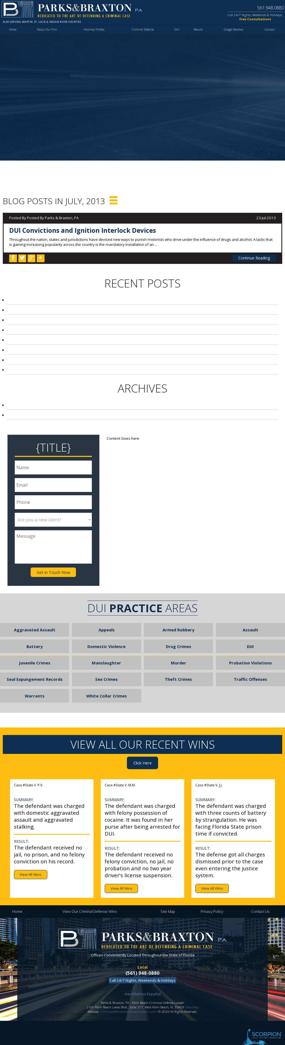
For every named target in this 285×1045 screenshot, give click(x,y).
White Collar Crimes (106, 684)
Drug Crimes (178, 638)
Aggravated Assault (34, 623)
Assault (250, 623)
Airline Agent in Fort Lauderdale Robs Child (60, 365)
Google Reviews (232, 33)
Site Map (168, 898)
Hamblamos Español (143, 980)
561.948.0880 (267, 7)
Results (196, 33)
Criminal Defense (142, 33)
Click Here (142, 750)
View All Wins (30, 861)
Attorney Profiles (94, 33)
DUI (175, 33)
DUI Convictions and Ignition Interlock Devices (82, 230)
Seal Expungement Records (34, 668)
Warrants (34, 684)
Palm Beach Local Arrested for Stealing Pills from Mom (73, 308)
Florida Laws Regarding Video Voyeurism (56, 337)
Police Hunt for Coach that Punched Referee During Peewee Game (82, 327)
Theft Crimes (178, 668)
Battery (34, 638)
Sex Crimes (106, 668)
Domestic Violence (106, 638)
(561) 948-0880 (142, 960)
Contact (269, 33)
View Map (192, 993)
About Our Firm (47, 33)
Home (13, 33)
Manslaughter (106, 653)
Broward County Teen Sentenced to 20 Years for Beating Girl (78, 318)
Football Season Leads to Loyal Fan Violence (61, 346)
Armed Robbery (178, 623)
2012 (22, 410)
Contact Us (260, 898)
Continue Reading (255, 257)
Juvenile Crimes (34, 653)
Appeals (106, 623)
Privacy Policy (212, 898)
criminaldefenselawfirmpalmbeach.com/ (128, 998)
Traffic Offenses (250, 668)
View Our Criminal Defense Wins (90, 898)
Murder (178, 653)
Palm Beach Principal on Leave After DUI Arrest (63, 356)
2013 (21, 400)
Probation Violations (250, 653)
